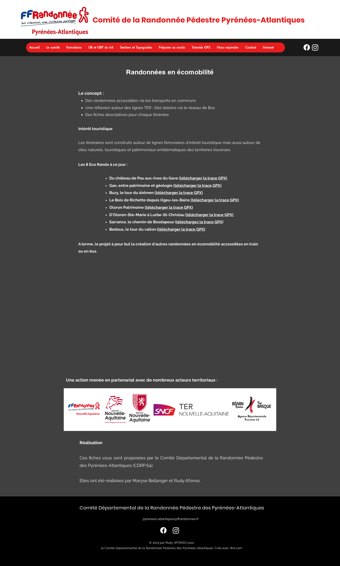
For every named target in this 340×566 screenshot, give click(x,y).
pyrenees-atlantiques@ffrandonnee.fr (171, 519)
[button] (53, 47)
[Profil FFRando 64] (306, 47)
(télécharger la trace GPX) (203, 178)
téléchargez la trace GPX (199, 222)
